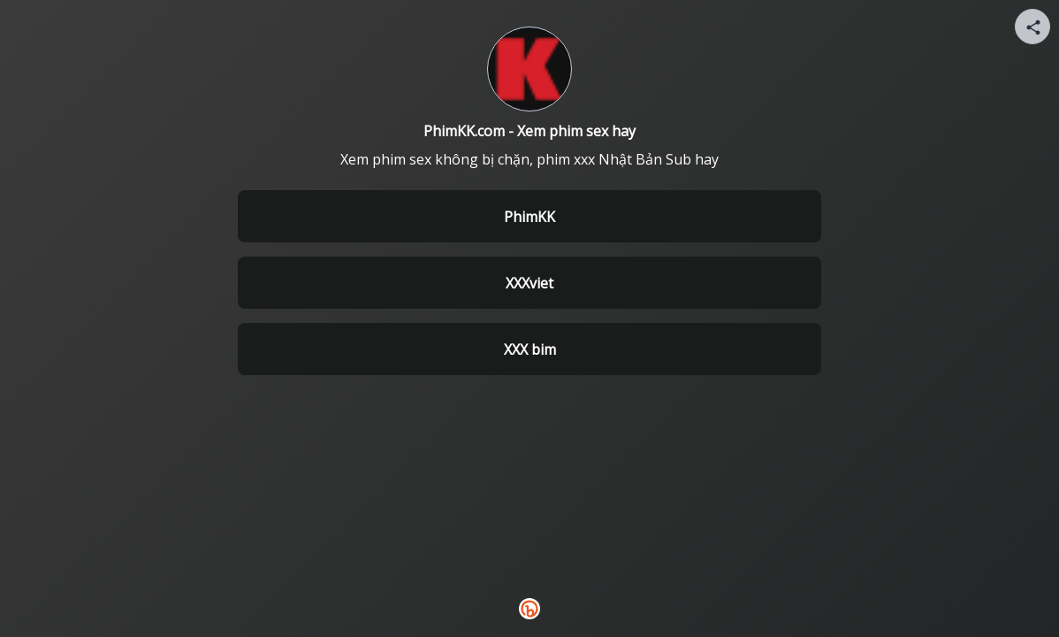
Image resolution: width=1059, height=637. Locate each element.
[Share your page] (1032, 26)
